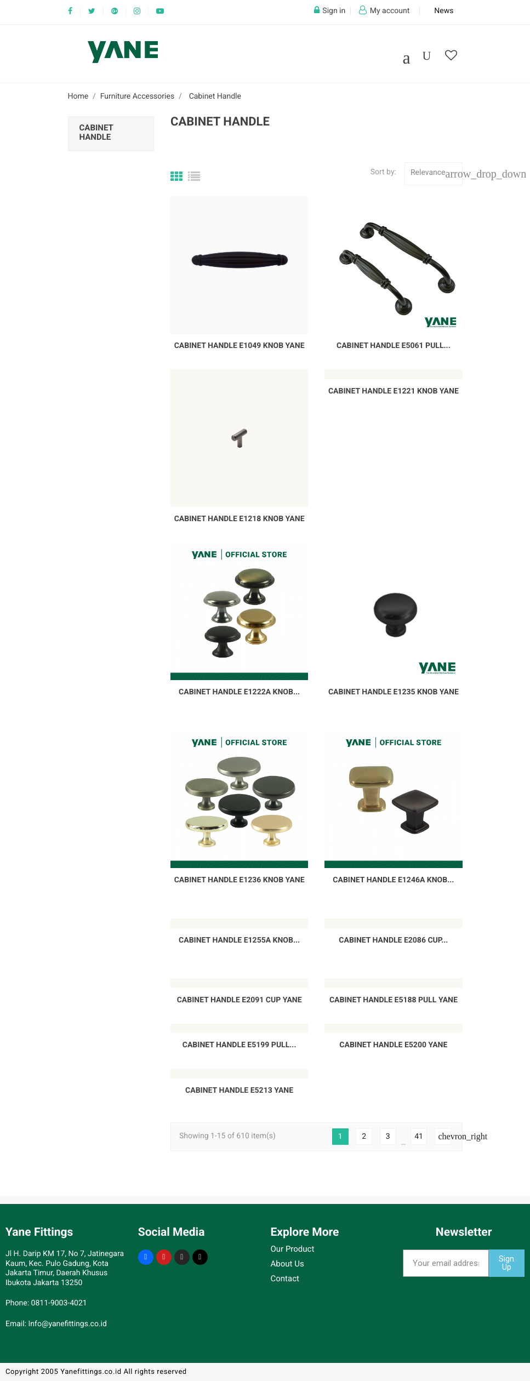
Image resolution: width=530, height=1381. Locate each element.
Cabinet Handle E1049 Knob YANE (239, 345)
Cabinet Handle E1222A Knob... (239, 692)
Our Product (293, 1249)
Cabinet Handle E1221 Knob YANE (393, 391)
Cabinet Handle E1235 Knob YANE (393, 692)
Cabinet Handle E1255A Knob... (239, 940)
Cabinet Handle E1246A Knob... (393, 880)
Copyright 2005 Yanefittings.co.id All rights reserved (96, 1372)
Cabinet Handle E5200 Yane (393, 1045)
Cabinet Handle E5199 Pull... (240, 1045)
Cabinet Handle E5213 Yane (239, 1090)
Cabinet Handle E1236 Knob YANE (239, 880)
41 (418, 1136)
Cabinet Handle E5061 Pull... (394, 345)
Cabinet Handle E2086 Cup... (393, 940)
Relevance (437, 174)
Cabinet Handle (96, 132)
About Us (287, 1264)
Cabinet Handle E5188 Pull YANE (393, 1000)
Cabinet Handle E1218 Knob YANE (239, 519)
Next (444, 1136)
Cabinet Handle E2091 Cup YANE (239, 1000)
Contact (285, 1278)
